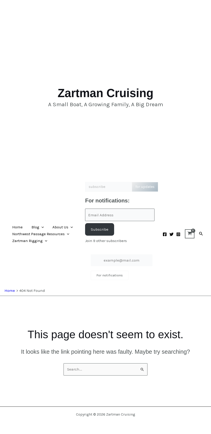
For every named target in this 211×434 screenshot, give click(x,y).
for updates (145, 186)
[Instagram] (178, 234)
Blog (36, 227)
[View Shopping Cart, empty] (189, 233)
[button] (40, 227)
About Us (60, 227)
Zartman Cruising (105, 93)
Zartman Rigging (29, 240)
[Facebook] (165, 234)
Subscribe (99, 229)
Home (17, 227)
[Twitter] (171, 234)
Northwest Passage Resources (40, 233)
